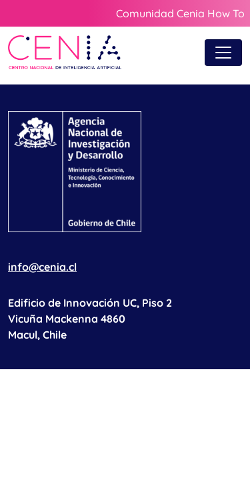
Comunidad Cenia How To (180, 13)
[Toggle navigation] (223, 52)
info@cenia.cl (42, 266)
